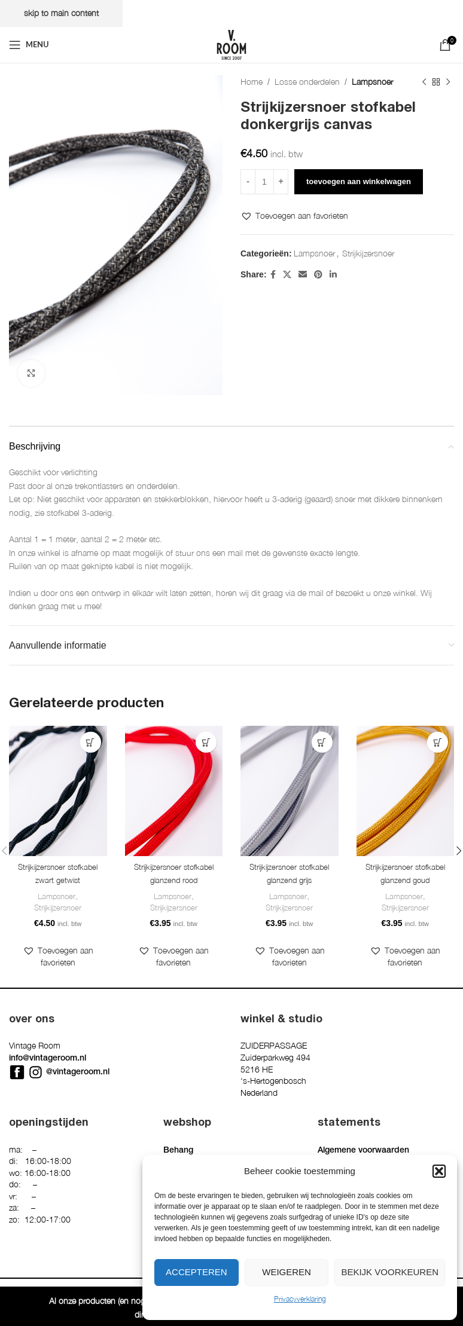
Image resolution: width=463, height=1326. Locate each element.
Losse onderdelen (307, 82)
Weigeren (286, 1272)
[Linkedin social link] (333, 274)
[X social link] (287, 274)
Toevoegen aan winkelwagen (358, 181)
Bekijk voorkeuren (389, 1272)
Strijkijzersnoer (368, 253)
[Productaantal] (264, 181)
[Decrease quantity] (247, 181)
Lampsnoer (372, 82)
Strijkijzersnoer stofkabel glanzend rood (173, 880)
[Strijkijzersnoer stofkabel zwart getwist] (58, 791)
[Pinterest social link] (318, 274)
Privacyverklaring (300, 1298)
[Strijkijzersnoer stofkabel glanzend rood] (174, 791)
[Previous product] (424, 82)
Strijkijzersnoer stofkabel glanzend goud (405, 880)
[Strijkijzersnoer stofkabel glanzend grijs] (289, 791)
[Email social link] (302, 274)
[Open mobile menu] (29, 45)
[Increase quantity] (280, 181)
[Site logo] (231, 43)
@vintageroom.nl (77, 1087)
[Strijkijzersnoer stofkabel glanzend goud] (406, 791)
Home (251, 82)
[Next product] (448, 82)
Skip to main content (61, 13)
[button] (439, 1171)
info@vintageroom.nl (47, 1073)
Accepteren (196, 1272)
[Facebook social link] (273, 274)
